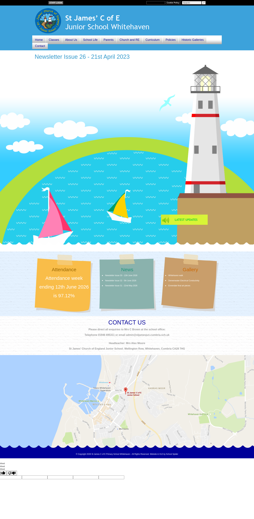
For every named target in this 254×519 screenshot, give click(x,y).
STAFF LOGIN (55, 3)
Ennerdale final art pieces (179, 286)
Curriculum (152, 39)
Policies (171, 39)
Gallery (190, 269)
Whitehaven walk (175, 275)
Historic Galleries (193, 39)
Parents (109, 39)
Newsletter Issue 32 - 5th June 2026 (120, 280)
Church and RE (129, 39)
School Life (90, 39)
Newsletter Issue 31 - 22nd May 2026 (121, 286)
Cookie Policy (173, 3)
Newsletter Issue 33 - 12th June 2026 (121, 275)
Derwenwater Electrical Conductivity (183, 280)
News (127, 269)
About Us (71, 39)
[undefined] (12, 473)
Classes (54, 39)
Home (39, 39)
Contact (40, 46)
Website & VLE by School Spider (164, 454)
